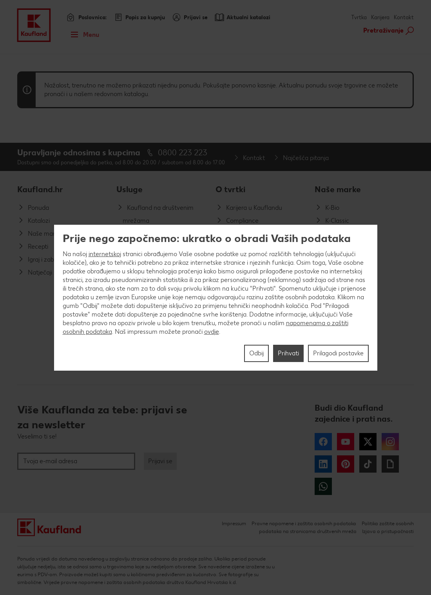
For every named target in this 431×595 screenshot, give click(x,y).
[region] (215, 298)
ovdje (211, 331)
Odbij (256, 353)
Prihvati (288, 353)
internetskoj (105, 254)
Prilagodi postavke (338, 353)
